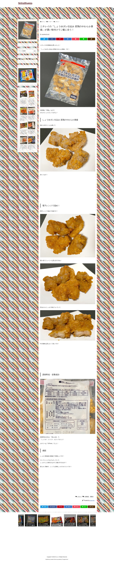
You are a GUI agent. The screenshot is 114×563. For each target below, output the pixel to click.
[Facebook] (52, 39)
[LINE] (83, 39)
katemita (92, 500)
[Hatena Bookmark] (67, 39)
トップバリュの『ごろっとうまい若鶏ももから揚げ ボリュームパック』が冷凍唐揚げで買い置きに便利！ (31, 102)
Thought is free (65, 559)
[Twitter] (44, 39)
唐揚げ (91, 496)
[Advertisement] (57, 12)
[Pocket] (75, 39)
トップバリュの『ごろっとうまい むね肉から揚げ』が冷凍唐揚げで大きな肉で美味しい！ (23, 101)
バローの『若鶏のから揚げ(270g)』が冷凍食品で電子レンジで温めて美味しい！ (31, 117)
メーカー (50, 21)
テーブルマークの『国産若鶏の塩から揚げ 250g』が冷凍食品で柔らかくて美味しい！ (31, 147)
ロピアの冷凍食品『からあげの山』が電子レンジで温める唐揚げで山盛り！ (23, 132)
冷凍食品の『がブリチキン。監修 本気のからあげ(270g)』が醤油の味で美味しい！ (23, 147)
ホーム (43, 21)
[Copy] (91, 39)
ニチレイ (57, 21)
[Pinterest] (60, 39)
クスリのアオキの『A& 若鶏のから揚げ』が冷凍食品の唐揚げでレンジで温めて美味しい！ (23, 117)
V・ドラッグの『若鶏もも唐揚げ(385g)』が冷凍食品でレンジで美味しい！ (31, 132)
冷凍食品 (86, 496)
